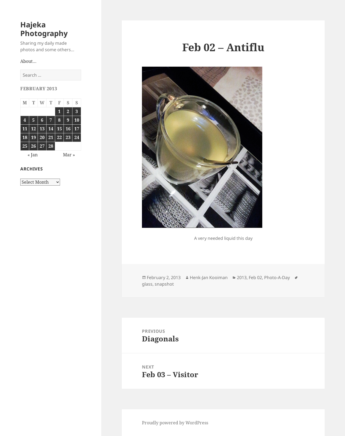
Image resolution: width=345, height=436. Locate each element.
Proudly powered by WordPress (175, 423)
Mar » (69, 155)
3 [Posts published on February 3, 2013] (76, 111)
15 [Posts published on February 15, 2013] (59, 129)
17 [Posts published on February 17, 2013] (76, 129)
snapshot (164, 284)
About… (28, 61)
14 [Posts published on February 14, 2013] (50, 129)
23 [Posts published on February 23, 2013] (68, 137)
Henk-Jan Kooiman (209, 277)
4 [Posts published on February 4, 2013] (25, 120)
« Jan (33, 155)
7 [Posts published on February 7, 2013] (50, 120)
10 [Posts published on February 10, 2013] (76, 120)
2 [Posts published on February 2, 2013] (68, 111)
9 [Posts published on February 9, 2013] (68, 120)
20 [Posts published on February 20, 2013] (42, 137)
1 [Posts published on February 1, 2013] (59, 111)
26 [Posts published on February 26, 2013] (33, 146)
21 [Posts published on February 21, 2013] (50, 137)
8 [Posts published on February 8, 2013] (59, 120)
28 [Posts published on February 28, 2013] (50, 146)
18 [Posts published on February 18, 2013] (24, 137)
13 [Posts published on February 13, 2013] (42, 129)
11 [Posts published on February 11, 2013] (24, 129)
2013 (242, 277)
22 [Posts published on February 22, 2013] (59, 137)
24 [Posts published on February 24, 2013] (76, 137)
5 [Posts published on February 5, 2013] (33, 120)
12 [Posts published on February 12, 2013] (33, 129)
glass (147, 284)
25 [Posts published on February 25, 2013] (24, 146)
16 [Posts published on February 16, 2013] (68, 129)
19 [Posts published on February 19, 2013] (33, 137)
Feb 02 (255, 277)
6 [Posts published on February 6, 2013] (42, 120)
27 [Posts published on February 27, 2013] (42, 146)
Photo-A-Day (277, 277)
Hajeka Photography (44, 29)
